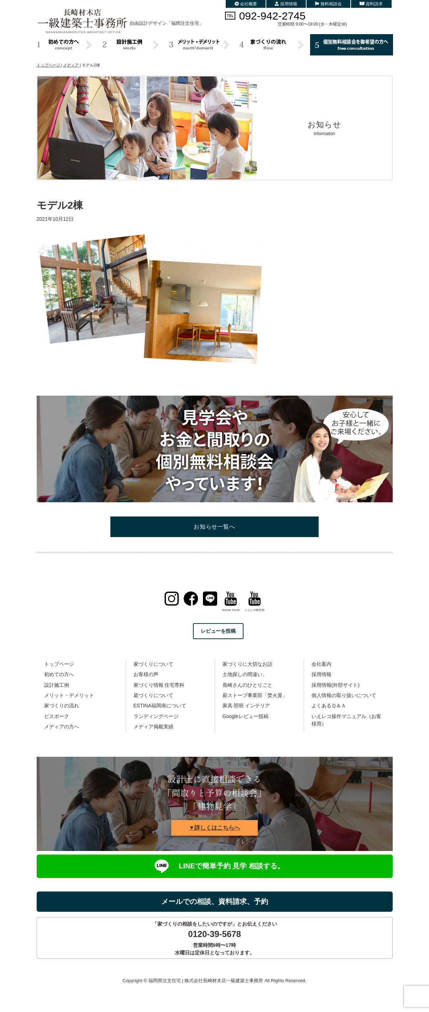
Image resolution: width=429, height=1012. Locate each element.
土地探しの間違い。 (245, 674)
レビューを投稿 (218, 631)
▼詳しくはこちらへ (214, 828)
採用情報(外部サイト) (336, 685)
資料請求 (371, 3)
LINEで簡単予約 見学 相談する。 (214, 866)
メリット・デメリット (69, 695)
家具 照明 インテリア (246, 705)
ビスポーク (56, 716)
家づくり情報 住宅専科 (159, 685)
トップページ (59, 664)
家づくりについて (153, 664)
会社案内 (321, 664)
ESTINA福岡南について (160, 705)
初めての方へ (59, 674)
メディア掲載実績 (153, 726)
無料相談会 (328, 3)
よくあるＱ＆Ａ (329, 705)
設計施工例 (56, 685)
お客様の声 (146, 674)
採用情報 (286, 3)
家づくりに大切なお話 (247, 664)
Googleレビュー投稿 (245, 716)
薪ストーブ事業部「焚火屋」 (255, 695)
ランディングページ (156, 716)
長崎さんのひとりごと (247, 685)
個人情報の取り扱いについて (344, 695)
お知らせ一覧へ (214, 527)
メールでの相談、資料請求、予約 (214, 901)
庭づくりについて (153, 695)
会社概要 (246, 3)
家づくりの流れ (61, 705)
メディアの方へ (61, 726)
